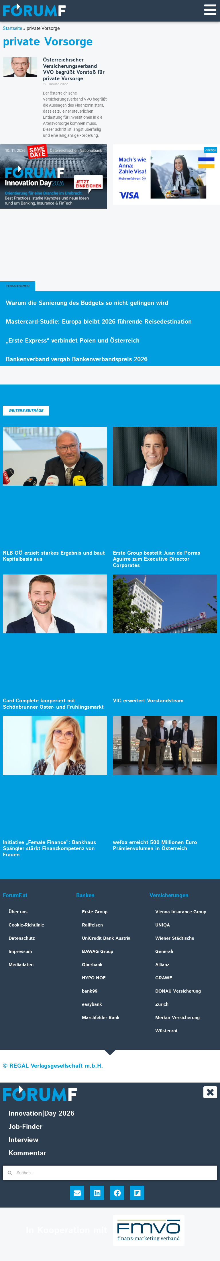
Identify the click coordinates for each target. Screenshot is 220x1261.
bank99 (89, 992)
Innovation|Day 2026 (41, 1115)
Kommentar (27, 1154)
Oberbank (92, 965)
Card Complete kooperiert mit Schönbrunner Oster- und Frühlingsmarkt (53, 705)
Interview (23, 1141)
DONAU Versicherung (178, 992)
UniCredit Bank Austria (106, 939)
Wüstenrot (166, 1031)
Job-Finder (25, 1128)
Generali (164, 952)
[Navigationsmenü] (210, 10)
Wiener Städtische (174, 939)
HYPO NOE (94, 978)
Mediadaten (21, 965)
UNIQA (162, 925)
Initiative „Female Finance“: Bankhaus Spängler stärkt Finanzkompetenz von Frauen (49, 849)
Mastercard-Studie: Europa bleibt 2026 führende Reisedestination (99, 322)
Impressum (20, 952)
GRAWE (163, 978)
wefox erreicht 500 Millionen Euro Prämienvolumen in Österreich (155, 846)
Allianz (162, 965)
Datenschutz (22, 939)
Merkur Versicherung (177, 1018)
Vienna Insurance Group (180, 912)
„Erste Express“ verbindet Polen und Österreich (73, 341)
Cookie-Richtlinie (26, 925)
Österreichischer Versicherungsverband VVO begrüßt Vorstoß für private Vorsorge (74, 70)
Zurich (161, 1005)
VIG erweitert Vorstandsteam (148, 701)
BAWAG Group (97, 952)
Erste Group (94, 912)
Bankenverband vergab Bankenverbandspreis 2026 (77, 360)
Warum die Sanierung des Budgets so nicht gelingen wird (87, 303)
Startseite (12, 29)
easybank (92, 1005)
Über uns (18, 912)
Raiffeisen (92, 925)
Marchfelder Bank (100, 1018)
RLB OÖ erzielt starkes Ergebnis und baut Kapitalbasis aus (54, 557)
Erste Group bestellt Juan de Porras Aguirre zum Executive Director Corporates (156, 560)
